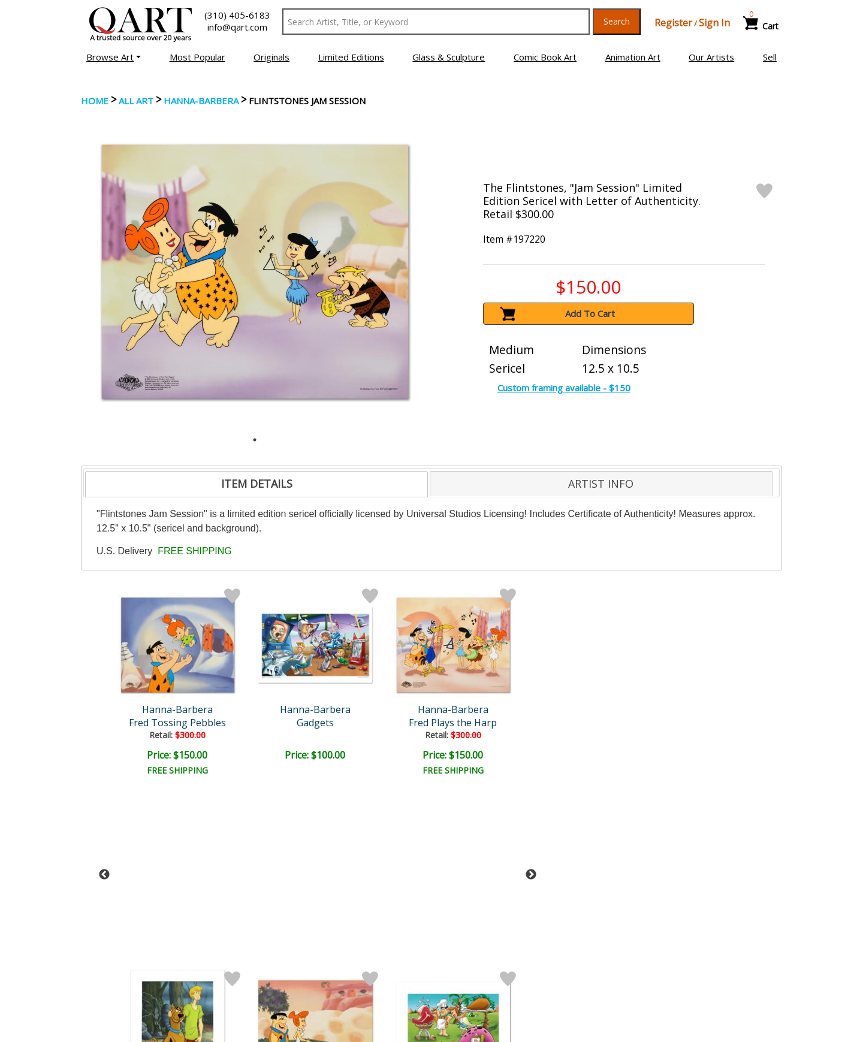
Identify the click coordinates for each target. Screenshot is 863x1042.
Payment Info (468, 931)
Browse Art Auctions (127, 931)
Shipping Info (466, 947)
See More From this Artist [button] (432, 808)
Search (617, 21)
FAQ (271, 964)
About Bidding (113, 981)
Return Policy (467, 964)
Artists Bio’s (644, 947)
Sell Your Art (110, 964)
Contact (279, 947)
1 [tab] (255, 440)
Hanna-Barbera (201, 101)
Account (279, 931)
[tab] (256, 484)
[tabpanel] (255, 272)
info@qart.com (237, 27)
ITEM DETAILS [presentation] (256, 483)
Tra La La (385, 722)
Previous (104, 684)
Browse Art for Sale (125, 947)
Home (94, 101)
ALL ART (136, 101)
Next (531, 684)
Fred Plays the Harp (282, 722)
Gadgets (178, 722)
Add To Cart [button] (590, 313)
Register (673, 22)
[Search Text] (436, 22)
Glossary (637, 930)
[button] (113, 57)
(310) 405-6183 (237, 15)
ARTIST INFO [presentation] (600, 483)
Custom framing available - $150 (563, 388)
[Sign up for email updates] (171, 868)
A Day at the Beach (489, 722)
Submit (281, 868)
